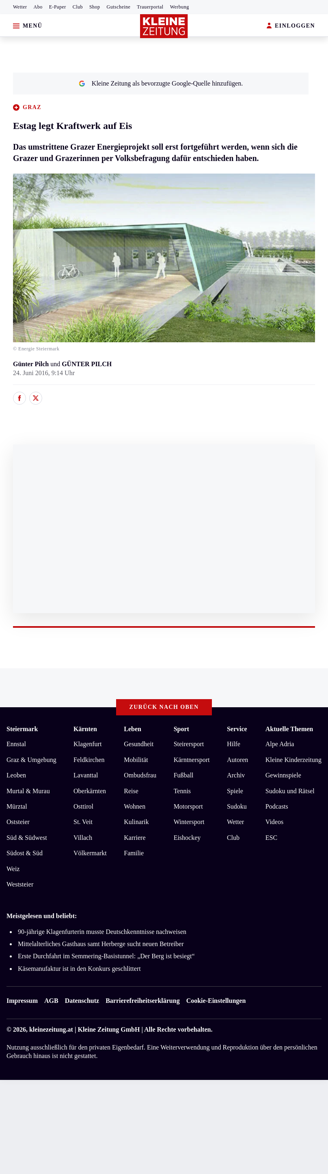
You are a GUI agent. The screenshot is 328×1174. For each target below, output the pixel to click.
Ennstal (16, 743)
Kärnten (85, 728)
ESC (271, 837)
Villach (82, 837)
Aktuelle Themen (289, 728)
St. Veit (83, 821)
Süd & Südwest (26, 837)
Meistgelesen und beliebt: (41, 915)
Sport (181, 728)
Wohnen (134, 806)
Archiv (236, 775)
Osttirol (83, 806)
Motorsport (188, 806)
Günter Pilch (31, 364)
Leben (132, 728)
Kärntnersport (192, 759)
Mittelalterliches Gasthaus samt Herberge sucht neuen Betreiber (100, 943)
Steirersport (189, 743)
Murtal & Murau (28, 791)
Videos (274, 821)
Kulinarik (136, 821)
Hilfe (233, 743)
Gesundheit (138, 743)
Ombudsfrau (140, 775)
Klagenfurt (87, 743)
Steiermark (22, 728)
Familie (134, 853)
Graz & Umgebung (31, 759)
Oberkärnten (89, 791)
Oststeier (18, 821)
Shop (94, 7)
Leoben (16, 775)
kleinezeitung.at (51, 1029)
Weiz (12, 868)
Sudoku (237, 806)
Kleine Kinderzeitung (293, 759)
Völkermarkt (90, 853)
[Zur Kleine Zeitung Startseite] (164, 26)
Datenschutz (82, 1000)
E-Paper (57, 7)
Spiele (235, 791)
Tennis (182, 791)
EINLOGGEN (291, 26)
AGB (51, 1000)
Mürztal (16, 806)
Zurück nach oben (164, 707)
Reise (131, 791)
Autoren (237, 759)
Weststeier (19, 884)
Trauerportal (150, 7)
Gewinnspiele (283, 775)
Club (78, 7)
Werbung (179, 7)
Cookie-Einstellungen (216, 1000)
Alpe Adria (279, 743)
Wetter (20, 7)
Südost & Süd (24, 853)
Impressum (22, 1000)
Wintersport (189, 821)
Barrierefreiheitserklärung (142, 1000)
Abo (38, 7)
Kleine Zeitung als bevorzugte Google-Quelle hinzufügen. (161, 83)
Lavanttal (85, 775)
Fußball (184, 775)
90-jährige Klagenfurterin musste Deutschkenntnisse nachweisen (102, 931)
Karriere (134, 837)
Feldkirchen (88, 759)
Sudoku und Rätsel (290, 791)
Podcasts (276, 806)
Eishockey (187, 837)
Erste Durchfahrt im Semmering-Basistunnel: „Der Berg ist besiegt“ (106, 956)
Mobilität (136, 759)
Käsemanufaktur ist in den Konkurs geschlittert (79, 968)
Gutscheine (119, 7)
